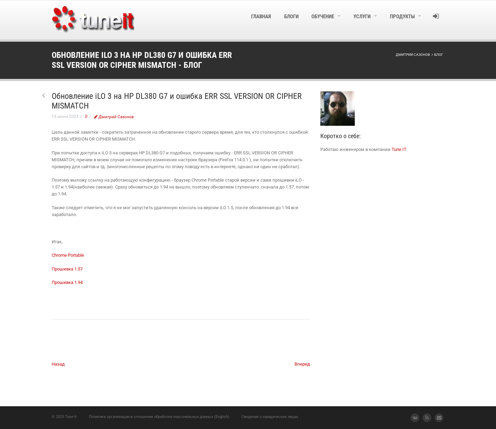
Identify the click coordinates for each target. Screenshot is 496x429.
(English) (221, 417)
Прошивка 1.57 (67, 269)
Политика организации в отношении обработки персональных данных (151, 417)
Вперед (302, 364)
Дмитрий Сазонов (114, 116)
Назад (58, 364)
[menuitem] (243, 20)
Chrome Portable (68, 255)
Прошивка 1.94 (67, 282)
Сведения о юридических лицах (269, 417)
